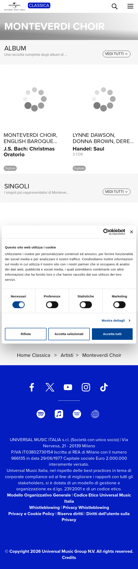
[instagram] (86, 387)
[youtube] (67, 387)
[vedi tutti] (116, 54)
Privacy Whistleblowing (86, 507)
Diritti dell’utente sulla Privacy (96, 516)
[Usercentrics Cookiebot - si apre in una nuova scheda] (106, 232)
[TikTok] (104, 387)
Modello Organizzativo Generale (39, 495)
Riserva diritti (70, 513)
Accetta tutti (112, 334)
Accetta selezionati (68, 334)
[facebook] (31, 387)
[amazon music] (77, 414)
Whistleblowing (44, 507)
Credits (69, 557)
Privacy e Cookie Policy (31, 513)
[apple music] (58, 414)
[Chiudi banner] (131, 231)
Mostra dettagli (113, 320)
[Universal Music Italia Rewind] (95, 414)
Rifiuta (26, 334)
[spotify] (40, 414)
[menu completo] (131, 6)
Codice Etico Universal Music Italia (97, 498)
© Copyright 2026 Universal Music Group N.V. (50, 551)
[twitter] (49, 387)
